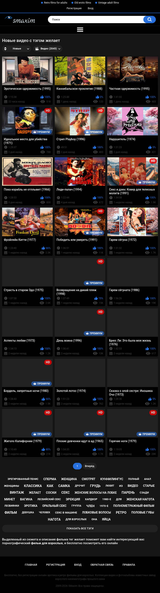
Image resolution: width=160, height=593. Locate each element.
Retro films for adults (55, 2)
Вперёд (89, 466)
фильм (11, 513)
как (50, 486)
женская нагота (140, 499)
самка (64, 486)
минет (9, 499)
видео (133, 486)
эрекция (73, 499)
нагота (54, 519)
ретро (121, 513)
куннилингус (111, 479)
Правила (128, 564)
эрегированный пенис (23, 479)
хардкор (91, 499)
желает (35, 492)
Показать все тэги (80, 528)
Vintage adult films (108, 2)
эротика (30, 505)
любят (109, 485)
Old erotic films (82, 2)
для (119, 499)
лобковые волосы (96, 512)
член (90, 506)
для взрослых (76, 519)
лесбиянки (11, 505)
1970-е (104, 505)
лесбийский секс (49, 499)
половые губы (142, 512)
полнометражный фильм (133, 505)
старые (149, 485)
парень (128, 493)
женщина (69, 479)
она (94, 519)
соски (51, 493)
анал (147, 479)
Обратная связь (102, 564)
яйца (106, 519)
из (121, 485)
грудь (95, 486)
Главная (31, 564)
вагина (26, 499)
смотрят (88, 479)
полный (133, 479)
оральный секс (54, 505)
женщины (11, 485)
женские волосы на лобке (96, 492)
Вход (90, 8)
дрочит (80, 485)
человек (44, 512)
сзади (144, 492)
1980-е (106, 499)
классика (33, 486)
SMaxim (73, 585)
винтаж (17, 493)
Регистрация (74, 8)
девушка (28, 512)
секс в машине (66, 512)
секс (65, 493)
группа (76, 505)
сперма (49, 479)
